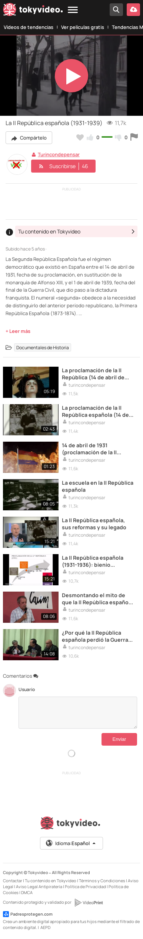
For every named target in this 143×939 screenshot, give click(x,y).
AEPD (45, 927)
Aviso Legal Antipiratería (39, 886)
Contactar (12, 880)
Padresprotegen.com (28, 914)
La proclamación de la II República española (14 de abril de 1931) (95, 411)
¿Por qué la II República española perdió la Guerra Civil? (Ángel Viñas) (95, 636)
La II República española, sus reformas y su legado (94, 524)
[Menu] (72, 10)
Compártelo (29, 137)
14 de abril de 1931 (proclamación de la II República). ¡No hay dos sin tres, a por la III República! (96, 449)
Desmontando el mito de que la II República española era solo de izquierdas (97, 599)
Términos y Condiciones (102, 880)
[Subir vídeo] (133, 9)
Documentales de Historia (42, 347)
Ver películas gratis (82, 27)
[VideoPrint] (88, 902)
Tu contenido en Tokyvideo (50, 880)
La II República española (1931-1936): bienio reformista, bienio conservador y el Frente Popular (92, 561)
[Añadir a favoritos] (80, 137)
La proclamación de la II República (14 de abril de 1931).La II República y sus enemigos (94, 374)
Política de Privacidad (85, 886)
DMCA (27, 892)
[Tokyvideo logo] (33, 11)
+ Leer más (18, 331)
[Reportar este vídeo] (134, 137)
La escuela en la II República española (97, 486)
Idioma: (71, 843)
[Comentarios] (78, 713)
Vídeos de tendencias (28, 27)
